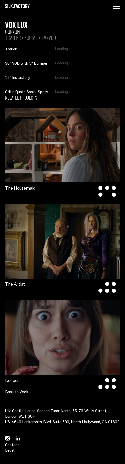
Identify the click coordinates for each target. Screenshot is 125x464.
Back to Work (16, 391)
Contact (12, 444)
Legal (10, 450)
